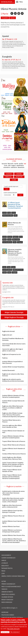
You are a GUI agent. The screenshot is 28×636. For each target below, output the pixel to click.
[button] (19, 2)
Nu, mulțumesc (15, 632)
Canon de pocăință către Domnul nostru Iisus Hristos (14, 344)
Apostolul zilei (7, 283)
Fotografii (20, 242)
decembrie (21, 167)
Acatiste (9, 174)
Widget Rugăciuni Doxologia (14, 317)
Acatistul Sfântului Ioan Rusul (11, 526)
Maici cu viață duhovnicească (11, 586)
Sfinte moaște (16, 239)
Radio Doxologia (6, 602)
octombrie (6, 167)
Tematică (4, 589)
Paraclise (8, 177)
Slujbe (14, 180)
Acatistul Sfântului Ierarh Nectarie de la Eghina (14, 522)
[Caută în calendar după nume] (13, 186)
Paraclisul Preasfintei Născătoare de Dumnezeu (13, 339)
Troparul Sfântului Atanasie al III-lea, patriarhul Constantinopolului (13, 437)
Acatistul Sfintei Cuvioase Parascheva (13, 367)
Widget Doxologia (7, 599)
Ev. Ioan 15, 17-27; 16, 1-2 (11, 60)
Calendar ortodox (14, 160)
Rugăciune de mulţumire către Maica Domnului (13, 375)
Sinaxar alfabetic (7, 592)
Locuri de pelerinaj (7, 242)
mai (25, 164)
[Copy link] (22, 13)
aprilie (21, 164)
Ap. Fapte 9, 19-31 (6, 292)
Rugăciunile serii (7, 335)
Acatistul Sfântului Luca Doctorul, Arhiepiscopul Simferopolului (12, 531)
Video (15, 215)
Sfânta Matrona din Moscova (14, 223)
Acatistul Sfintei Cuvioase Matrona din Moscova (13, 401)
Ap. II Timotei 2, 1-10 (9, 39)
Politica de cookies (7, 615)
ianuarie (4, 164)
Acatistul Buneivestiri (8, 370)
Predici (4, 272)
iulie (9, 165)
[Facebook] (11, 13)
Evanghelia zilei (8, 297)
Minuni (4, 239)
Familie (3, 560)
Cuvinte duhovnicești (8, 558)
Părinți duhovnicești (8, 584)
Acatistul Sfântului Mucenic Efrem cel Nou (13, 516)
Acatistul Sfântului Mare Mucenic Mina (13, 535)
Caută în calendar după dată (10, 192)
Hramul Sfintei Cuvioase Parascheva (13, 576)
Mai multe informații (13, 629)
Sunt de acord (5, 632)
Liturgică (4, 563)
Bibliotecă (4, 566)
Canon (4, 267)
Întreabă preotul (7, 568)
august (13, 165)
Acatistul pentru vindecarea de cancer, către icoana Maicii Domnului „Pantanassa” (13, 493)
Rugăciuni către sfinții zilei (14, 389)
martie (16, 164)
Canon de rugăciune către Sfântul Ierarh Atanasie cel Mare (12, 426)
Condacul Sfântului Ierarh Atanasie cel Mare (13, 449)
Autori (3, 581)
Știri (3, 573)
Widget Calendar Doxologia (14, 312)
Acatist (4, 213)
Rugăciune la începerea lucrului (11, 354)
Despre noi (4, 612)
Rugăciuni (19, 177)
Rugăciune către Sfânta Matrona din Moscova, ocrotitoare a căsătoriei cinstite (12, 407)
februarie (10, 164)
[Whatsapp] (15, 13)
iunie (5, 165)
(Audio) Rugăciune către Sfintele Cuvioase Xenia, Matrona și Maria (12, 458)
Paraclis (10, 237)
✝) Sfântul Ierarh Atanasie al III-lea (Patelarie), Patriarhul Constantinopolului (15, 205)
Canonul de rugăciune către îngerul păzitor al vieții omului (12, 350)
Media (3, 571)
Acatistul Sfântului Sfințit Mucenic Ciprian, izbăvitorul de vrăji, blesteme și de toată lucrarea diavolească (14, 540)
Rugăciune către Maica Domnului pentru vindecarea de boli (12, 506)
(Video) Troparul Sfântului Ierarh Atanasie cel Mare (12, 470)
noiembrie (14, 167)
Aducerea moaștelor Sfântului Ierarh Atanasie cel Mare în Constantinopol (15, 252)
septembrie (20, 165)
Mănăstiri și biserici (8, 594)
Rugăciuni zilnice (14, 326)
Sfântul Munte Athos (8, 215)
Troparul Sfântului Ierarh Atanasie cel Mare (13, 431)
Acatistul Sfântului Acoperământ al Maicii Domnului (12, 362)
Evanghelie (5, 18)
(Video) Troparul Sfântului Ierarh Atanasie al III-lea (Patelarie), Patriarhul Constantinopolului (12, 476)
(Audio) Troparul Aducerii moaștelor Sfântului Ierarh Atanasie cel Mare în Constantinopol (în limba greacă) (13, 464)
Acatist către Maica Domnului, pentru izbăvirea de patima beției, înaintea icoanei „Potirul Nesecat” (13, 500)
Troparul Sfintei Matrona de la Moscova (13, 441)
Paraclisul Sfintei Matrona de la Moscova (11, 421)
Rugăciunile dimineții (8, 331)
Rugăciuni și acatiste (14, 486)
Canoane (19, 174)
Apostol (13, 18)
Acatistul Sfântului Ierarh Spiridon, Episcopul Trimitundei (12, 511)
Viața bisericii (6, 555)
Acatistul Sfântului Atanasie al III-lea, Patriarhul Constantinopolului (13, 396)
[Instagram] (18, 13)
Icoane (13, 213)
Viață (9, 213)
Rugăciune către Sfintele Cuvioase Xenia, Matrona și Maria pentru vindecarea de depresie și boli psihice (13, 414)
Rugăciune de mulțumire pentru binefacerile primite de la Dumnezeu (13, 380)
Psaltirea (4, 358)
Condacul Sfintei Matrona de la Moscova (14, 454)
